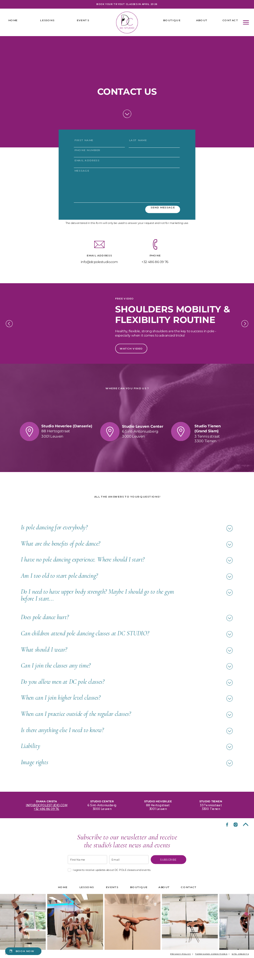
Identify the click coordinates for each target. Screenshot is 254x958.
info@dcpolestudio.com (46, 805)
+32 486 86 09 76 (46, 808)
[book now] (23, 951)
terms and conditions (211, 953)
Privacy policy (180, 953)
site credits (240, 953)
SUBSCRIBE (168, 859)
